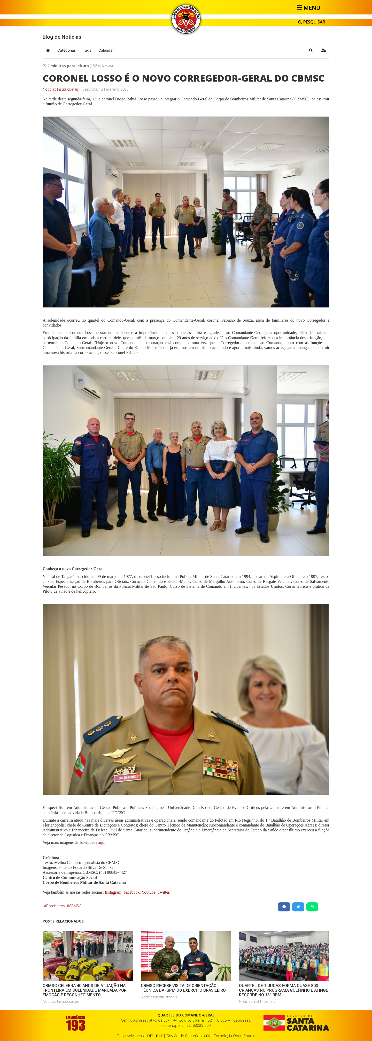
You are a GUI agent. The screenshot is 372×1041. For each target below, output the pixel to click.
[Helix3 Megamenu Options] (310, 7)
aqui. (102, 842)
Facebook (131, 892)
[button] (311, 50)
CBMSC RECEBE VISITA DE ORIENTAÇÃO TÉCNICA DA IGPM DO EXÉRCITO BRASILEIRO (183, 988)
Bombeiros (55, 905)
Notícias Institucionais (61, 89)
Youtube (148, 892)
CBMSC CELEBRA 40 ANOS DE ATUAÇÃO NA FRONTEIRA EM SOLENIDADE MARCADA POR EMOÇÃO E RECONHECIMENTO (85, 990)
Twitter (163, 892)
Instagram (113, 892)
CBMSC (75, 905)
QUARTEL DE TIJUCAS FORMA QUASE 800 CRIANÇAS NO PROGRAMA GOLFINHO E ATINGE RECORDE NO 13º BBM (283, 990)
